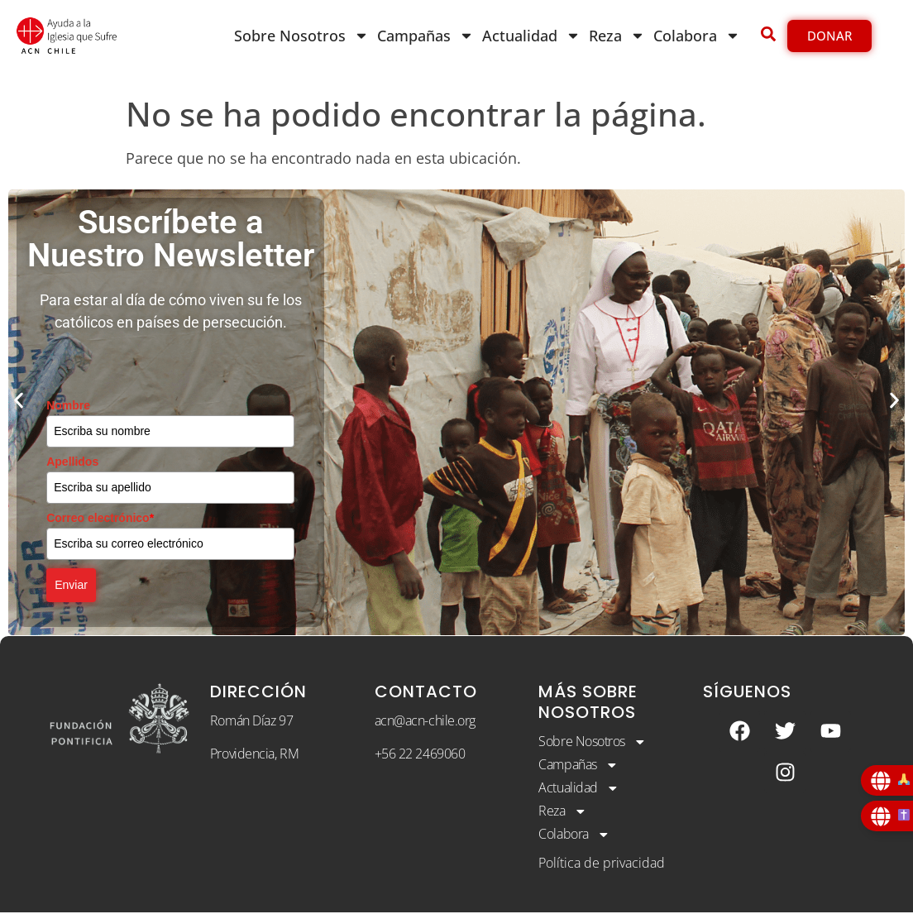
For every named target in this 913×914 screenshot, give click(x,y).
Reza (617, 35)
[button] (18, 400)
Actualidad (531, 35)
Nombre (68, 405)
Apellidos (72, 461)
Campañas (425, 35)
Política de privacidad (601, 865)
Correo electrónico (100, 518)
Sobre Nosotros (301, 35)
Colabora (696, 35)
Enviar (71, 584)
